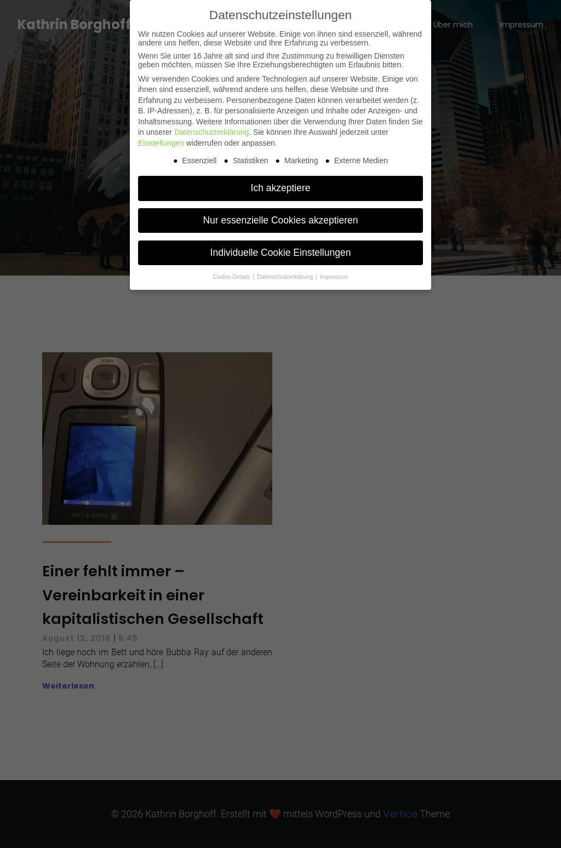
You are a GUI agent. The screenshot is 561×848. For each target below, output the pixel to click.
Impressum (334, 276)
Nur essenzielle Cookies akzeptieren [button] (280, 220)
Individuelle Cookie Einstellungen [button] (280, 252)
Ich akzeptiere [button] (281, 187)
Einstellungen (161, 143)
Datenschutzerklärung (211, 132)
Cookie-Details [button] (232, 276)
